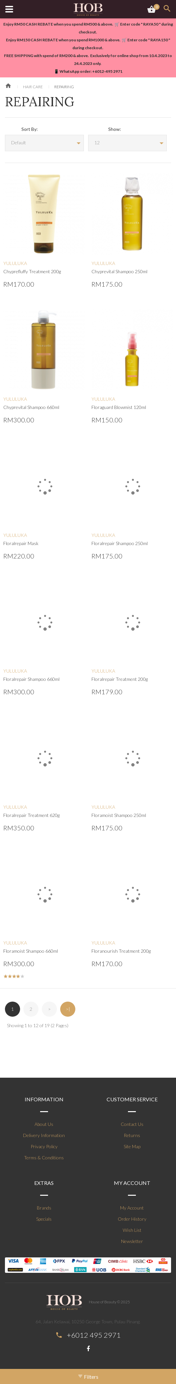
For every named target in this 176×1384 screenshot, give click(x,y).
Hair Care (33, 86)
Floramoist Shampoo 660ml (30, 951)
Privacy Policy (44, 1146)
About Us (44, 1124)
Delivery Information (44, 1135)
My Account (132, 1208)
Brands (44, 1208)
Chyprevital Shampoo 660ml (31, 407)
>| (68, 1009)
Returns (132, 1135)
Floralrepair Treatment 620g (31, 815)
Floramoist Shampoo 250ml (118, 815)
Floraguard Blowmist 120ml (118, 407)
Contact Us (132, 1124)
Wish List (132, 1230)
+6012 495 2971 (94, 1335)
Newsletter (132, 1241)
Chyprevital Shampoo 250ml (119, 271)
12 (97, 142)
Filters (88, 1377)
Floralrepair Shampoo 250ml (119, 543)
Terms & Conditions (44, 1157)
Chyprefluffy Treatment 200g (32, 271)
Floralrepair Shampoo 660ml (31, 679)
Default (18, 142)
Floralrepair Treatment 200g (119, 679)
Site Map (132, 1146)
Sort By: (29, 129)
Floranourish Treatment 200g (121, 951)
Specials (44, 1219)
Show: (114, 129)
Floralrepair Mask (20, 543)
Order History (132, 1219)
